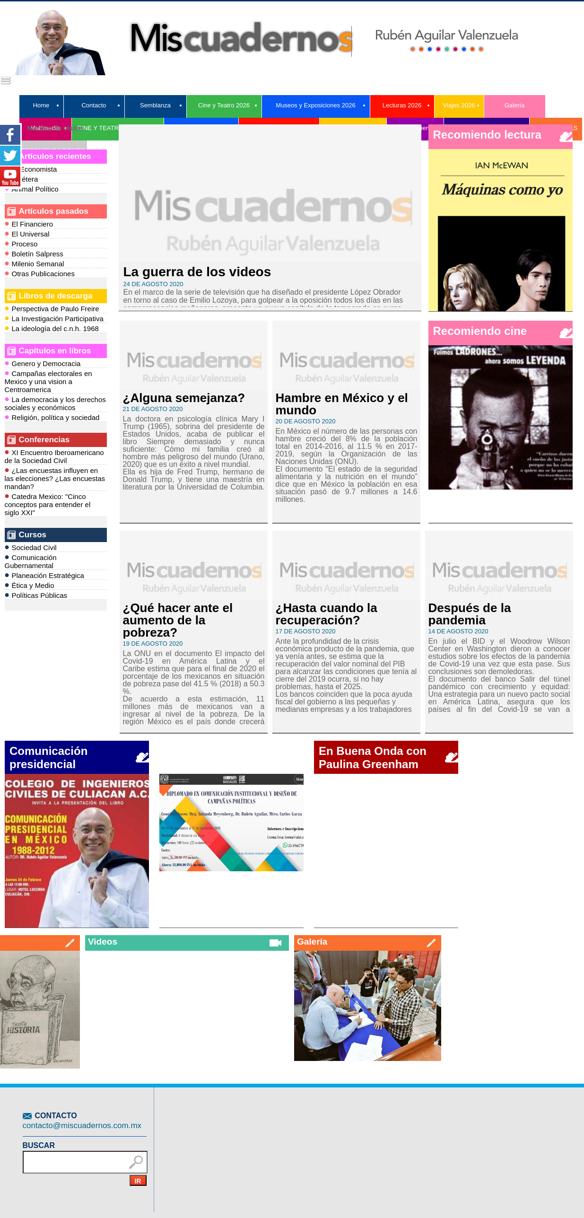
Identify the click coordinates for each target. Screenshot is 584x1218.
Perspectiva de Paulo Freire (52, 308)
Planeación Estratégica (44, 575)
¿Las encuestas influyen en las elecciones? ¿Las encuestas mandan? (55, 478)
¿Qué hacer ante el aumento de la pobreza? (178, 620)
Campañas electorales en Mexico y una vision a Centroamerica (48, 381)
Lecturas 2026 (402, 105)
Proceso (21, 243)
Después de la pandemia (469, 614)
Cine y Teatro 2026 (224, 105)
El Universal (27, 233)
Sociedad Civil (31, 547)
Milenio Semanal (34, 263)
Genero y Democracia (43, 363)
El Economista (31, 169)
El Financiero (29, 223)
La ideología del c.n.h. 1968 (52, 328)
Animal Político (32, 188)
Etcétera (21, 179)
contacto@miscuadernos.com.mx (82, 1125)
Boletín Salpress (34, 253)
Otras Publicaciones (40, 273)
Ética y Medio (29, 585)
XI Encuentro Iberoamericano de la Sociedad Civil (54, 455)
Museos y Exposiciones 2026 (315, 105)
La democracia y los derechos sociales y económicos (55, 403)
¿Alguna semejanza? (184, 398)
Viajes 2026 (459, 105)
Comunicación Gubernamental (31, 561)
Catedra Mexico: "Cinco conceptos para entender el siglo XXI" (48, 504)
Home (41, 105)
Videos (102, 941)
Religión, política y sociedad (52, 417)
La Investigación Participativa (54, 318)
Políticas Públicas (36, 595)
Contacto (93, 105)
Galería (515, 105)
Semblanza (155, 105)
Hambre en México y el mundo (342, 404)
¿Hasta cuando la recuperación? (326, 614)
